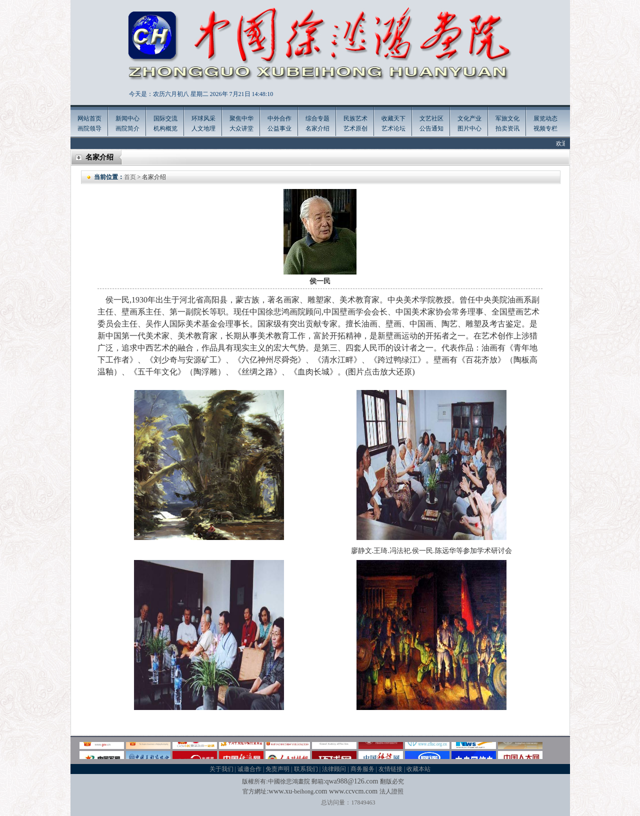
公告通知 (432, 128)
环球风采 (204, 118)
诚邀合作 (250, 769)
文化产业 (470, 118)
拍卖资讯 (508, 128)
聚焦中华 (242, 118)
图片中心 (470, 128)
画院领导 (90, 128)
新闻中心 (128, 118)
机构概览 (166, 128)
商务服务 (362, 769)
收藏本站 (418, 769)
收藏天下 (394, 118)
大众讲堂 (242, 128)
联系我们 (306, 769)
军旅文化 (508, 118)
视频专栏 (546, 128)
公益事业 (280, 128)
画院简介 (128, 128)
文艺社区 (432, 118)
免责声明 (278, 769)
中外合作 (280, 118)
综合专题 (318, 118)
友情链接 (390, 769)
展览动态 (546, 118)
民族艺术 (356, 118)
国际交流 (166, 118)
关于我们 (222, 769)
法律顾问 (334, 769)
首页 (130, 177)
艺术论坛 (394, 128)
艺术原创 (356, 128)
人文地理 (204, 128)
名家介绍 (318, 128)
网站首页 (90, 118)
